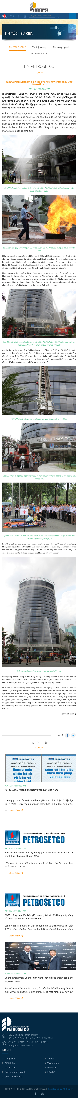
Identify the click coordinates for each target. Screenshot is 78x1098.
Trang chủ (10, 1058)
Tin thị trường (39, 47)
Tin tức (50, 1058)
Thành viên (10, 1067)
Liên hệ (51, 1072)
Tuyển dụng (53, 1063)
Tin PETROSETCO (17, 47)
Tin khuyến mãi (39, 53)
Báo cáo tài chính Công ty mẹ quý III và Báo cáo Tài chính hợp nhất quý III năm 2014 (39, 865)
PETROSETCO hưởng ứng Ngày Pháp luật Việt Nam (31, 789)
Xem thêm (14, 810)
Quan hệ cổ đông (13, 1076)
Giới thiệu (10, 1063)
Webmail (51, 1067)
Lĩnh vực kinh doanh (15, 1072)
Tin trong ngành (61, 47)
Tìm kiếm (57, 16)
